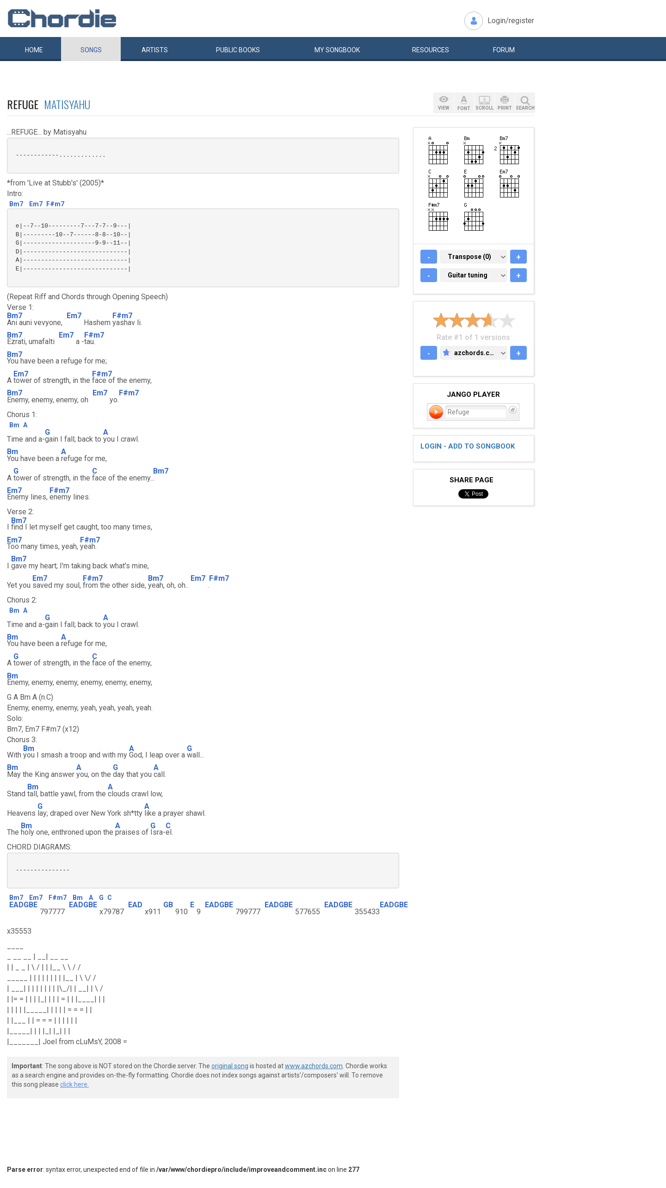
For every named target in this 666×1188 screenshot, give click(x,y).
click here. (74, 1084)
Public (238, 50)
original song (229, 1066)
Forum (504, 50)
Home (34, 50)
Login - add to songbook (467, 446)
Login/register (510, 20)
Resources (430, 50)
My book (337, 50)
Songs (91, 50)
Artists (155, 50)
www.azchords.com (314, 1066)
